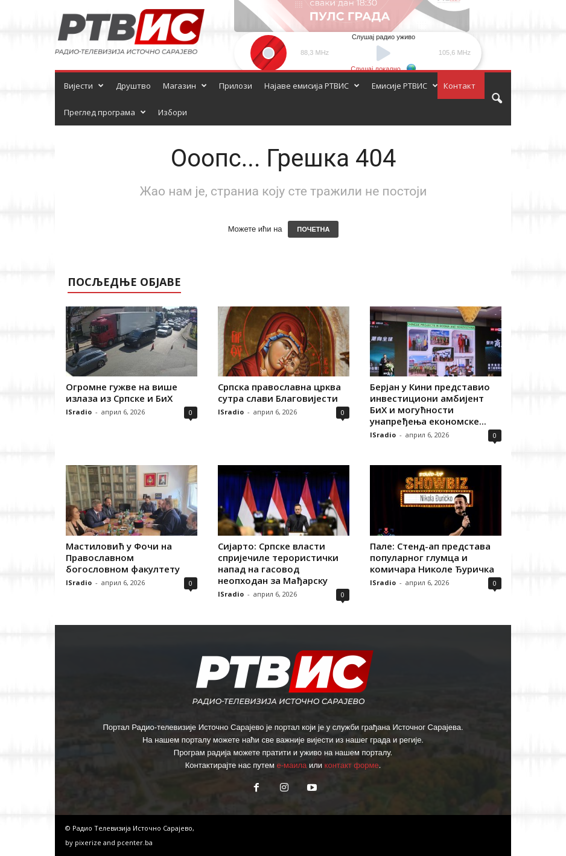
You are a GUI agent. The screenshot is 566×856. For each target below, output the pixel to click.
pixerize (89, 842)
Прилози (235, 85)
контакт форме (352, 765)
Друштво (133, 85)
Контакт (459, 85)
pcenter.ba (135, 842)
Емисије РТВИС (405, 85)
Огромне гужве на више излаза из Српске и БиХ (121, 392)
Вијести (84, 85)
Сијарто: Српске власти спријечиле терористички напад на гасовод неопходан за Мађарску (278, 563)
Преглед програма (105, 112)
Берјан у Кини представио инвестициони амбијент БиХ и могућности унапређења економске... (430, 404)
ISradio (79, 411)
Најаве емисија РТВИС (312, 85)
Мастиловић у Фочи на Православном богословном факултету (123, 557)
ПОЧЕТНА (313, 229)
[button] (496, 99)
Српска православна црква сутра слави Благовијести (279, 392)
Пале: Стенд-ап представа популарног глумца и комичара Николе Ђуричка (432, 557)
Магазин (185, 85)
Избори (172, 112)
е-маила (291, 765)
